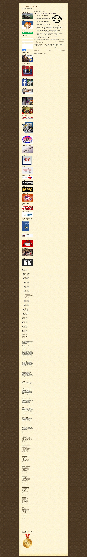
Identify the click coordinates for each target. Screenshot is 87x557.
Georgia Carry (24, 457)
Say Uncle (24, 492)
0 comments (52, 47)
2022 (24, 269)
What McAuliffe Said (25, 514)
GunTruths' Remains (25, 461)
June (25, 306)
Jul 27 (26, 283)
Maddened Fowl (24, 470)
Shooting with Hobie (25, 493)
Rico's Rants (24, 490)
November (26, 273)
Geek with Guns (24, 456)
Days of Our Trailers (25, 449)
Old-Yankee (24, 481)
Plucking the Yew (25, 483)
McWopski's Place (25, 472)
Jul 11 (26, 292)
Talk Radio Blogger (25, 500)
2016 (24, 319)
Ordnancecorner (24, 482)
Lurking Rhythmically (25, 469)
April (25, 309)
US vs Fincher (24, 508)
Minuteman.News (25, 473)
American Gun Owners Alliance (27, 438)
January (25, 313)
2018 (24, 317)
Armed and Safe (24, 440)
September (26, 275)
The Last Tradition (25, 467)
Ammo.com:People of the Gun (27, 439)
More (49, 37)
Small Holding (24, 497)
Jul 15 (26, 287)
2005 (24, 334)
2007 (24, 331)
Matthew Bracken (25, 471)
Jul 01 (26, 305)
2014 (24, 322)
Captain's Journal (25, 446)
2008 (24, 330)
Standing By (24, 499)
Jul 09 (26, 297)
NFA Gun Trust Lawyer (26, 479)
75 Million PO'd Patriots (26, 437)
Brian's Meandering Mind (26, 443)
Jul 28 (26, 282)
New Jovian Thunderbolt (26, 478)
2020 (24, 314)
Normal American (25, 480)
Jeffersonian (24, 462)
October (25, 274)
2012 (24, 325)
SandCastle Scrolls (25, 491)
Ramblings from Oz (25, 488)
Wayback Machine (25, 512)
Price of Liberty (24, 484)
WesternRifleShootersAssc (26, 513)
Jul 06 (26, 301)
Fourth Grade (24, 453)
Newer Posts (36, 50)
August (25, 277)
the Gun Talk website (42, 44)
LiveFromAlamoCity (25, 468)
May (25, 308)
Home (50, 50)
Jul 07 (26, 300)
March (25, 310)
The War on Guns (29, 6)
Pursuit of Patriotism (25, 487)
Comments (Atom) (42, 53)
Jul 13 (26, 290)
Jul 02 (26, 304)
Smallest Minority (25, 498)
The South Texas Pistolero (26, 503)
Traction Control (25, 504)
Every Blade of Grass (25, 451)
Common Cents (24, 447)
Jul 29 (26, 281)
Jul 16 (26, 286)
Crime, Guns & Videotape (26, 448)
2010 (24, 327)
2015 (24, 321)
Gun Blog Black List (25, 459)
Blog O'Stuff (24, 442)
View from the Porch (25, 509)
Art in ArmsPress (25, 441)
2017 (24, 318)
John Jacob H (24, 463)
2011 (24, 326)
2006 (24, 332)
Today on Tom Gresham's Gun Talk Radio (29, 295)
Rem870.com (24, 489)
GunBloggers (24, 458)
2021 (24, 270)
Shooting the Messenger (26, 494)
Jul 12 (26, 291)
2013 (24, 323)
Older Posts (62, 50)
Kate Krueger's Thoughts (26, 466)
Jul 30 (26, 279)
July (25, 278)
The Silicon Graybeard (25, 502)
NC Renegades (24, 477)
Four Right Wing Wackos (26, 452)
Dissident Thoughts (25, 450)
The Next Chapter (25, 501)
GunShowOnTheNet (25, 460)
